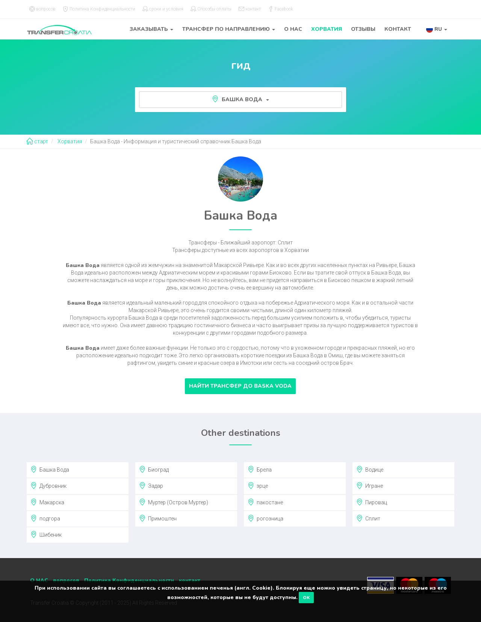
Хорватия (326, 29)
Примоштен (158, 518)
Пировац (371, 502)
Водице (369, 469)
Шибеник (46, 534)
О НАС (293, 29)
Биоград (154, 469)
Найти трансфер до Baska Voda (240, 386)
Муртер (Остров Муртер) (173, 502)
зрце (258, 485)
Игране (369, 485)
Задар (151, 485)
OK (306, 598)
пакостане (265, 502)
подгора (45, 518)
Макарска (47, 502)
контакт (397, 29)
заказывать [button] (151, 29)
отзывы (363, 29)
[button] (437, 29)
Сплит (368, 518)
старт (37, 141)
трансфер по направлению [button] (228, 29)
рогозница (265, 518)
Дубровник (48, 485)
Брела (260, 469)
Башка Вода (240, 99)
